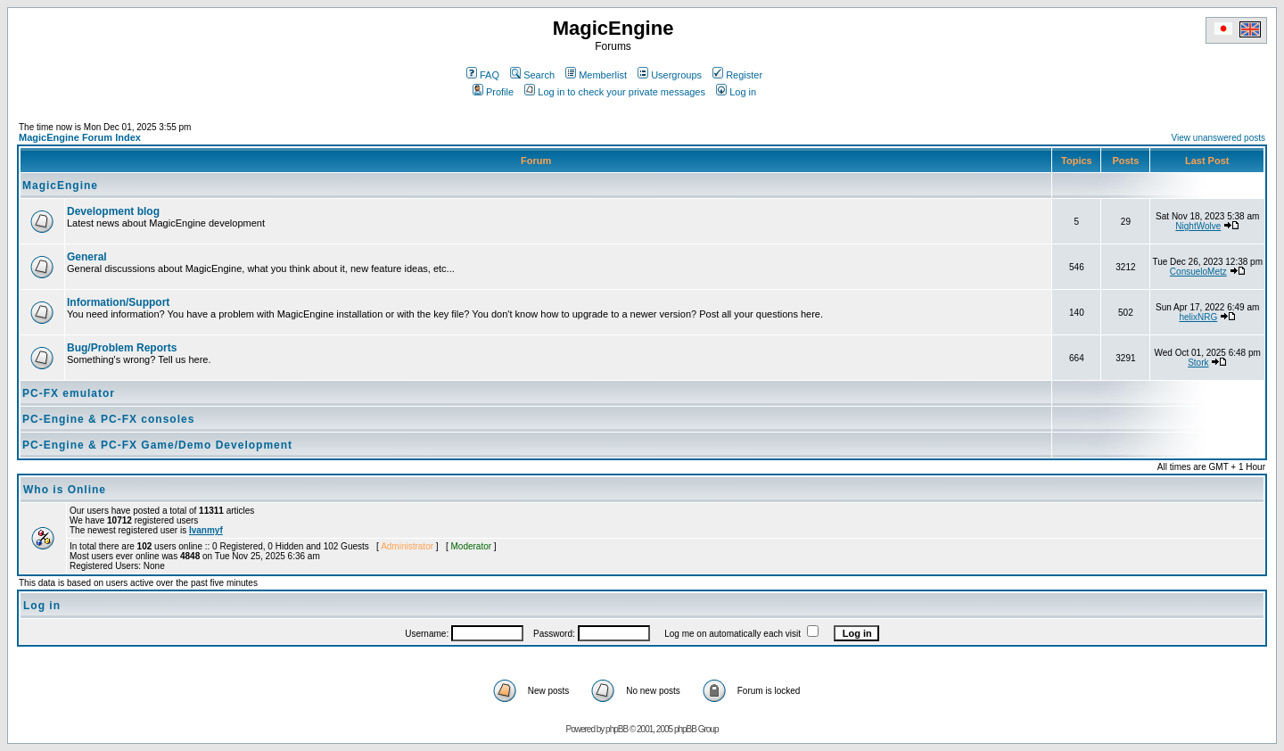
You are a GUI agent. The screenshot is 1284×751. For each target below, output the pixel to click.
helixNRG (1198, 317)
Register (737, 75)
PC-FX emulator (68, 393)
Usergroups (670, 75)
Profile (493, 92)
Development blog (113, 211)
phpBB (616, 729)
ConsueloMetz (1198, 271)
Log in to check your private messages (614, 92)
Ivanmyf (206, 530)
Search (532, 75)
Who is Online (64, 489)
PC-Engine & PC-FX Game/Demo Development (157, 445)
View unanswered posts (1218, 138)
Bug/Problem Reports (122, 348)
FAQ (482, 75)
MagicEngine (60, 185)
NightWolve (1198, 226)
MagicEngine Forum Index (80, 137)
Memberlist (596, 75)
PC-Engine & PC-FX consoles (108, 419)
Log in (736, 92)
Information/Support (118, 302)
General (87, 257)
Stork (1198, 362)
